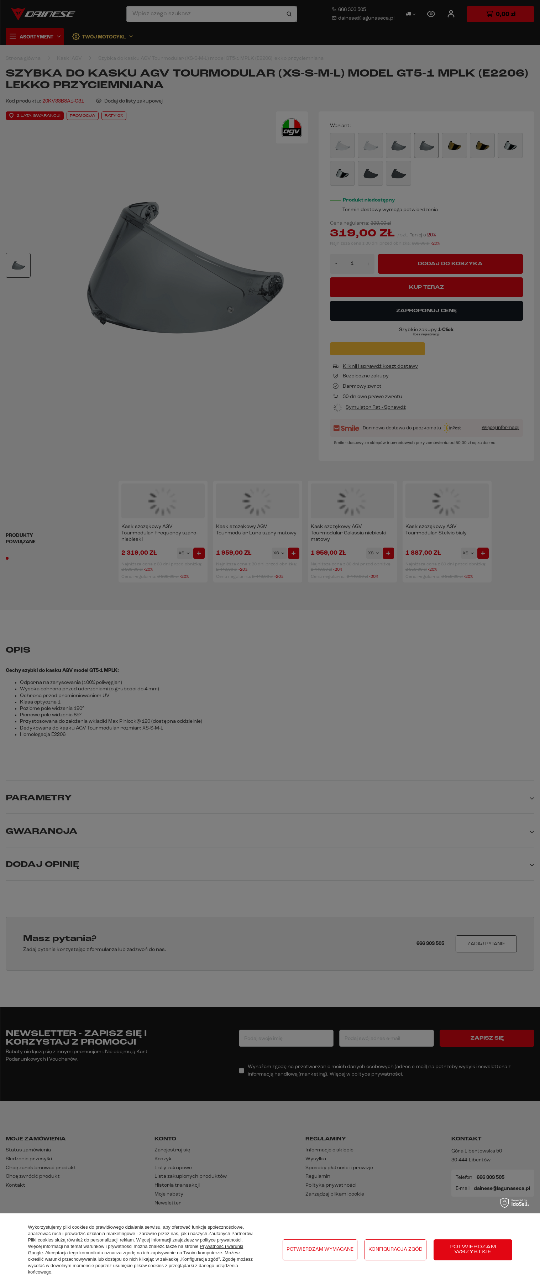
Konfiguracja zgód (395, 1249)
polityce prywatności (220, 1240)
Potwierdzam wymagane (320, 1249)
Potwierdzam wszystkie (473, 1249)
